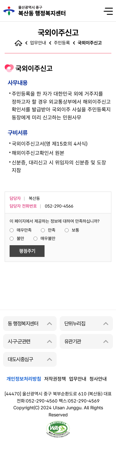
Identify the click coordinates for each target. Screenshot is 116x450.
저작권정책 (55, 379)
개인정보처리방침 (23, 379)
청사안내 (98, 379)
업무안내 (77, 379)
